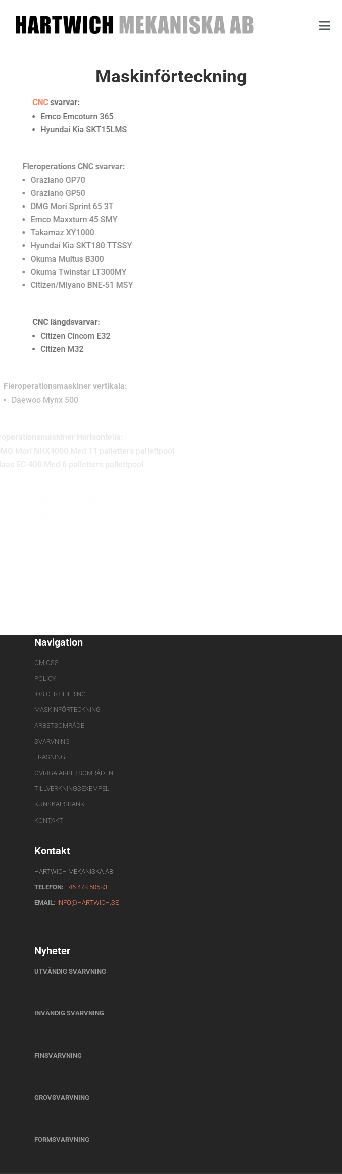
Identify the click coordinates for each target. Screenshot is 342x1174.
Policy (45, 678)
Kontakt (48, 820)
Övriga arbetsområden (73, 773)
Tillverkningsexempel (71, 788)
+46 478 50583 (86, 887)
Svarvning (52, 741)
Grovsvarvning (62, 1097)
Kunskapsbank (59, 804)
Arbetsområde (59, 725)
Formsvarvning (61, 1139)
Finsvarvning (58, 1055)
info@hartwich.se (88, 902)
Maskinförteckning (67, 709)
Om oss (46, 663)
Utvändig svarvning (70, 971)
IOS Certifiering (60, 694)
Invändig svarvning (69, 1013)
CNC (31, 102)
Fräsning (49, 757)
